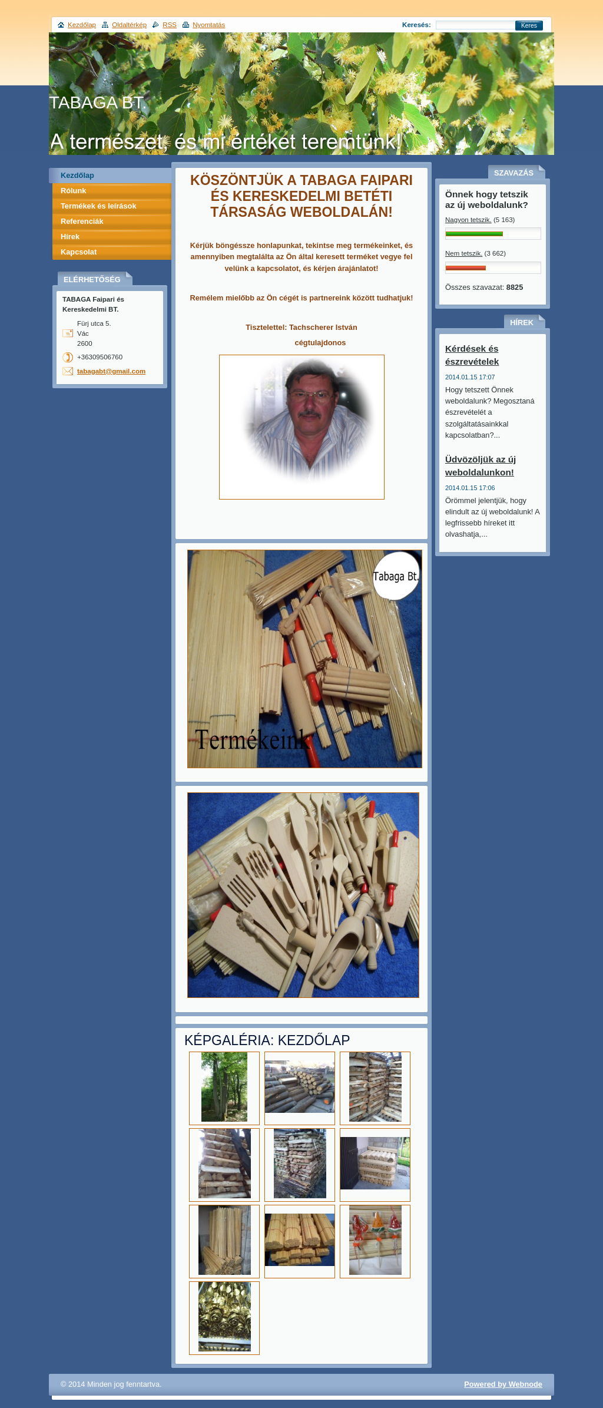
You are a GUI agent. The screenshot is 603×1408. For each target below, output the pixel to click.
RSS (170, 24)
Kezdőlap (77, 175)
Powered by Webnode (503, 1384)
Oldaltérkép (129, 24)
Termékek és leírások (99, 205)
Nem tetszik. (463, 253)
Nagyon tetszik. (468, 219)
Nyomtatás (209, 24)
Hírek (70, 236)
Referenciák (82, 221)
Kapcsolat (79, 251)
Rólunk (73, 190)
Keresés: (416, 24)
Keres (529, 25)
